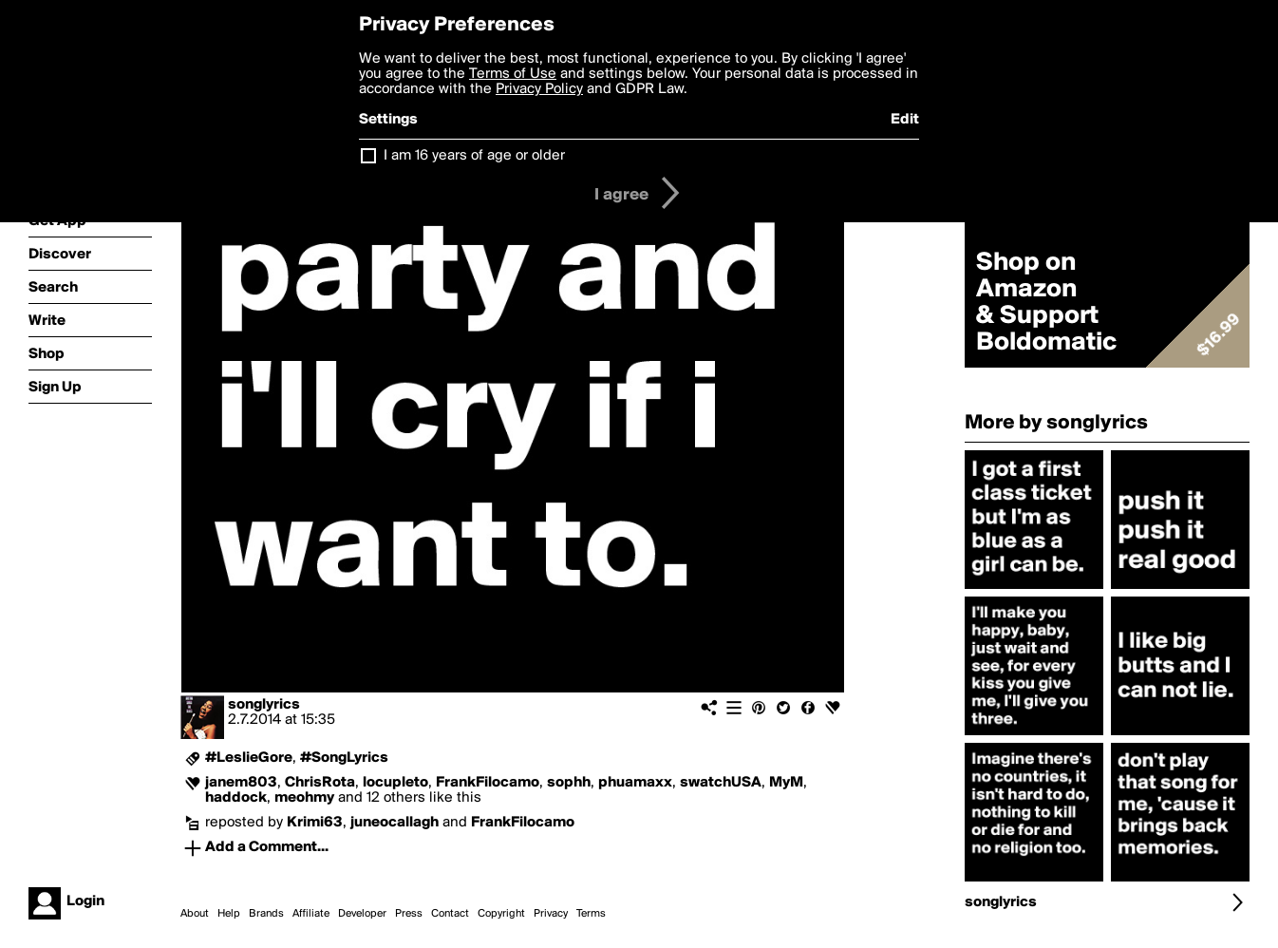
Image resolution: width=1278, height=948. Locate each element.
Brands (266, 914)
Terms (591, 914)
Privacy (551, 914)
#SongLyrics (344, 758)
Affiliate (310, 914)
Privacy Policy (539, 89)
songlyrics (264, 704)
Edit (905, 119)
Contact (450, 914)
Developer (362, 914)
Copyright (501, 914)
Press (409, 914)
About (194, 914)
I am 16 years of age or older (474, 155)
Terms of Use (512, 74)
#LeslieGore (248, 758)
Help (228, 914)
